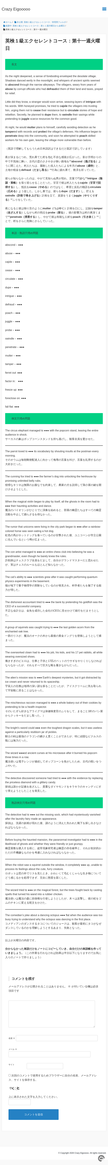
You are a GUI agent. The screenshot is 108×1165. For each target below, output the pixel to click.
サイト (12, 1070)
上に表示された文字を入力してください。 (34, 1102)
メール (13, 1054)
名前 (12, 1043)
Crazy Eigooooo (16, 9)
